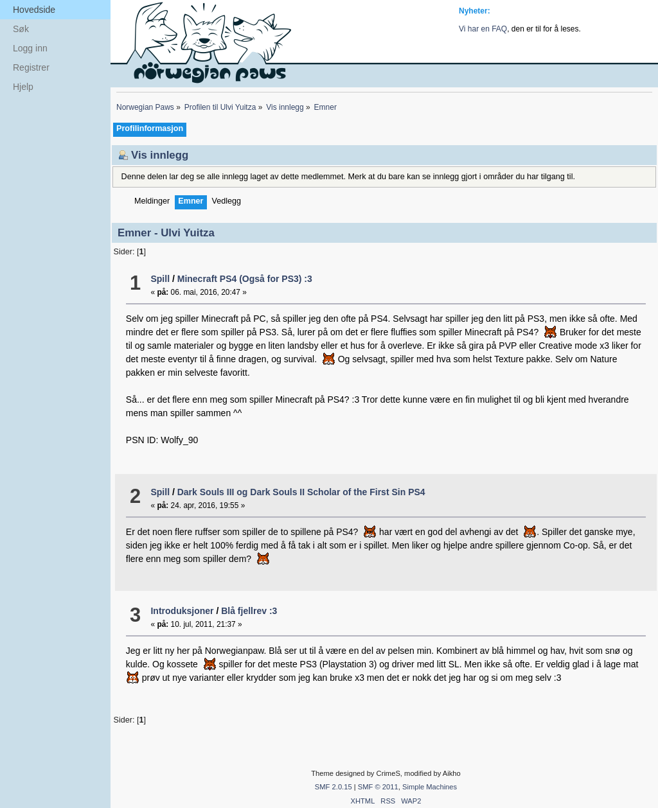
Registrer (31, 67)
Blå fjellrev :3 (249, 611)
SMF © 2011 (378, 787)
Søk (21, 29)
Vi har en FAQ (483, 28)
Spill (160, 279)
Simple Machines (429, 787)
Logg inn (30, 48)
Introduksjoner (181, 611)
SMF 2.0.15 (333, 787)
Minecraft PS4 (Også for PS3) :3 (244, 279)
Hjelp (23, 87)
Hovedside (34, 9)
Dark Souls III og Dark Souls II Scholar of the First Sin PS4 (301, 492)
